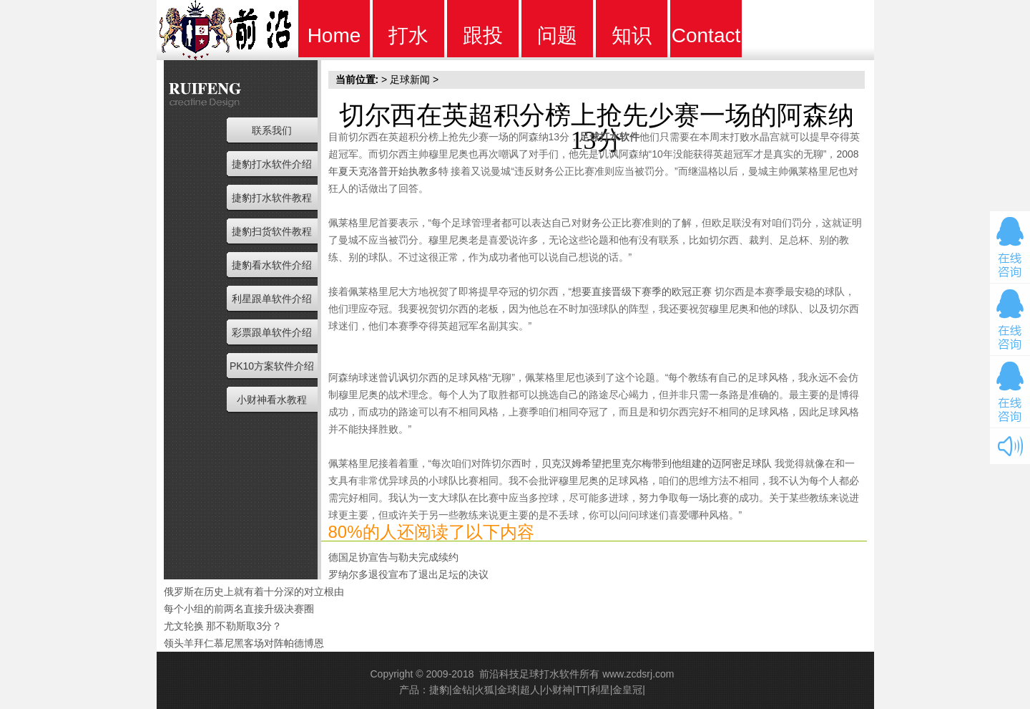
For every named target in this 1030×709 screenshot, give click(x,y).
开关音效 (1010, 446)
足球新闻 (410, 79)
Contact (706, 35)
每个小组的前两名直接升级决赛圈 (239, 608)
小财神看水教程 (272, 399)
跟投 (483, 35)
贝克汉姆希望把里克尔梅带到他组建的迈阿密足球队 (656, 463)
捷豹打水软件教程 (272, 197)
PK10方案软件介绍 (272, 366)
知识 (632, 35)
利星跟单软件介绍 (272, 298)
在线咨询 (1010, 247)
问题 (557, 35)
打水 (408, 35)
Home (334, 35)
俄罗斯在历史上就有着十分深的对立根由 (254, 591)
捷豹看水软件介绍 (272, 265)
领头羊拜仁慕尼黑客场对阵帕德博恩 (244, 643)
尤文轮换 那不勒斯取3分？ (223, 626)
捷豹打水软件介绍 (272, 164)
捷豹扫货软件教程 (272, 231)
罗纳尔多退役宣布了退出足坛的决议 (408, 574)
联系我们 (272, 130)
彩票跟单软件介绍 (272, 332)
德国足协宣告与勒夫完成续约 (393, 557)
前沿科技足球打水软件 (529, 674)
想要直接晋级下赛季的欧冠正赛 (642, 291)
